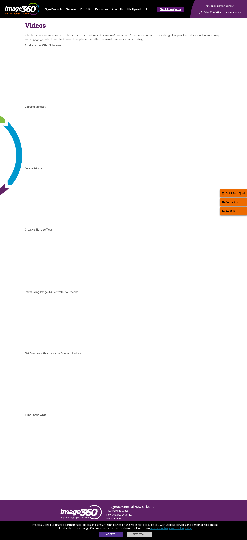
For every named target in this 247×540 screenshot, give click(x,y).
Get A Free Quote (170, 9)
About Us (117, 9)
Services (71, 9)
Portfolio (85, 9)
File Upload (134, 9)
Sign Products (53, 9)
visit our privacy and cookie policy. (171, 528)
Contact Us (230, 202)
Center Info (231, 12)
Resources (101, 9)
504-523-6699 (113, 518)
